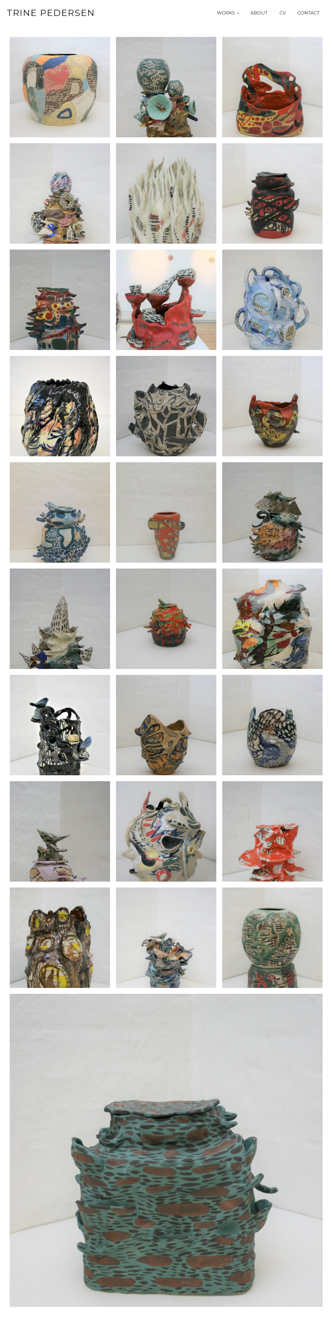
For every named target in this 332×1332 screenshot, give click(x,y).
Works (226, 13)
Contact (308, 13)
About (259, 13)
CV (282, 13)
